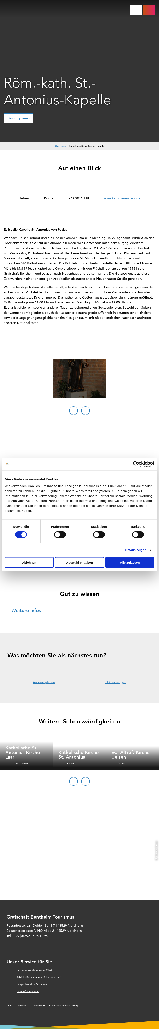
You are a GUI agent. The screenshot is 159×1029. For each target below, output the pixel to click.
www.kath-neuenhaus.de (122, 198)
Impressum (39, 1005)
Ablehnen (29, 562)
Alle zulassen (130, 562)
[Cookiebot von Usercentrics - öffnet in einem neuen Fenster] (136, 464)
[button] (18, 118)
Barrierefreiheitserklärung (63, 1005)
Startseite (60, 145)
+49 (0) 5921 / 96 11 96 (30, 936)
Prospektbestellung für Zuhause (32, 984)
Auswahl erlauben (79, 562)
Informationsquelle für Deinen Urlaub (34, 970)
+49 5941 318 (78, 198)
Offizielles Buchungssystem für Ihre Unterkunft (39, 977)
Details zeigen (135, 550)
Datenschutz (23, 1005)
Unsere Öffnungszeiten (28, 991)
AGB (9, 1005)
